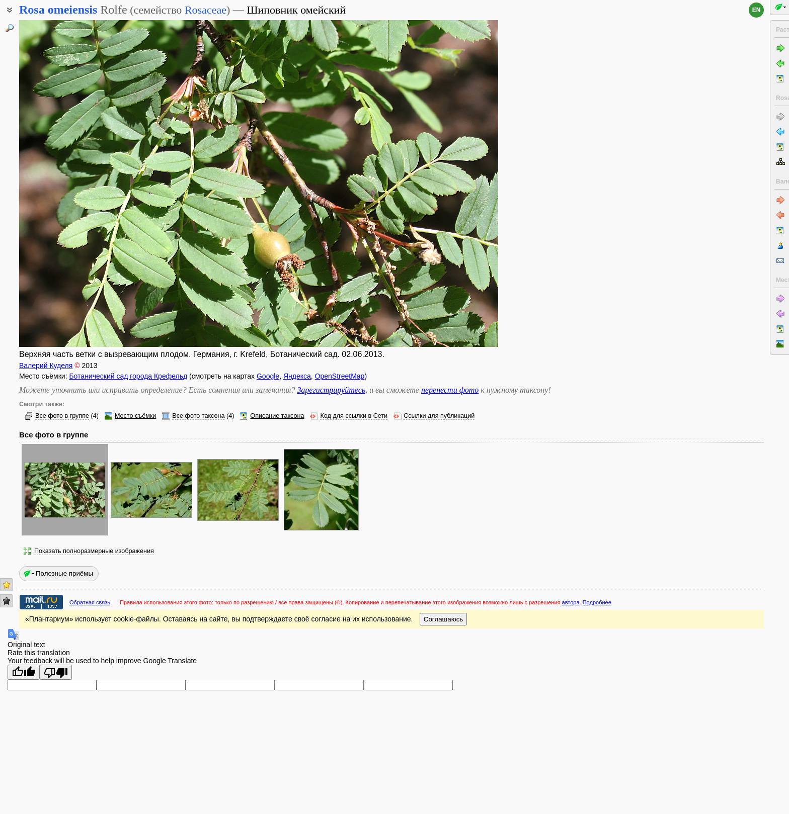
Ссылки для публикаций (439, 415)
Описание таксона (277, 415)
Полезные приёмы (64, 573)
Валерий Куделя (45, 365)
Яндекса (297, 376)
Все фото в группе (62, 415)
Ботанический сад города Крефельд (128, 376)
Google (268, 376)
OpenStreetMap (340, 376)
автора (571, 602)
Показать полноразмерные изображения (94, 551)
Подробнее (597, 602)
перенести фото (450, 390)
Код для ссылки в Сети (353, 415)
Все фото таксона (198, 415)
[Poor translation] (56, 672)
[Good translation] (24, 672)
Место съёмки (135, 415)
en (756, 10)
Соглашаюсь (443, 619)
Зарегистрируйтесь (331, 390)
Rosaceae (205, 10)
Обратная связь (89, 602)
